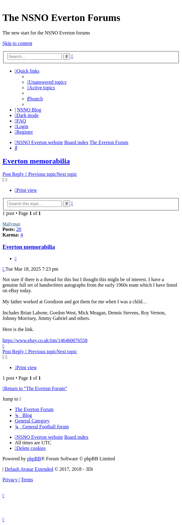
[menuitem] (46, 82)
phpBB (34, 458)
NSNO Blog (29, 109)
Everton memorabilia (36, 161)
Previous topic (42, 174)
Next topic (67, 174)
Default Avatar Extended (29, 469)
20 (18, 229)
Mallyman (11, 224)
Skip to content (17, 43)
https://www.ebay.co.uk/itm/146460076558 (45, 340)
